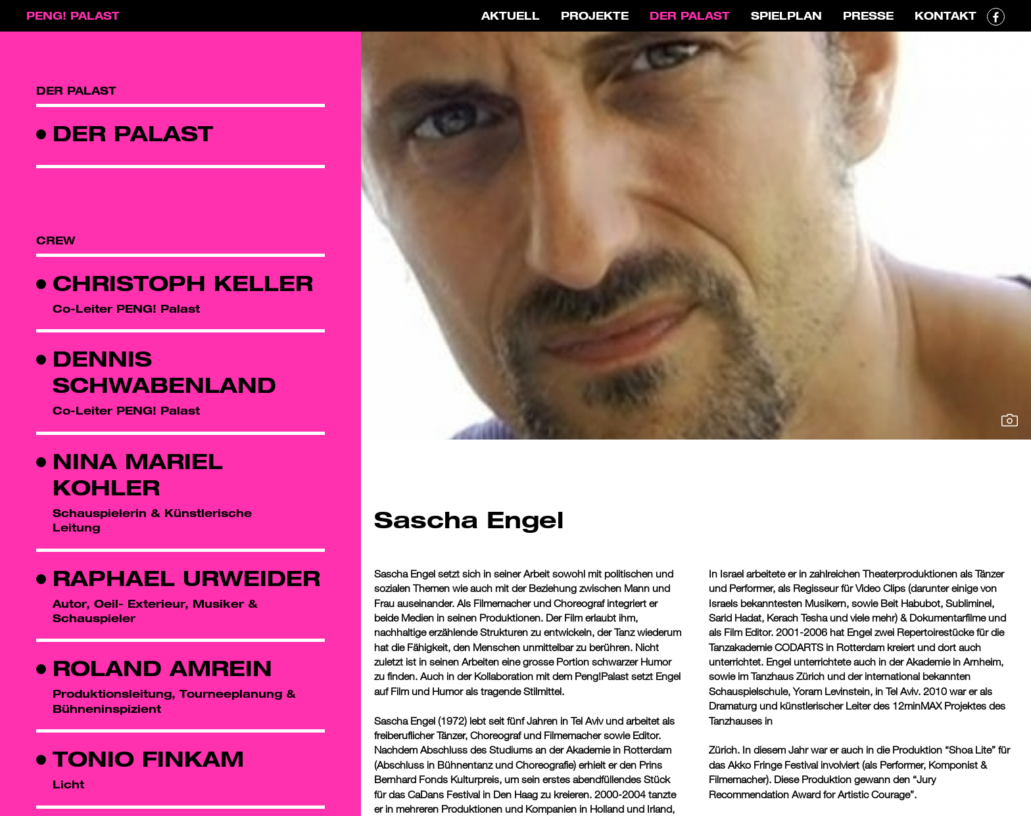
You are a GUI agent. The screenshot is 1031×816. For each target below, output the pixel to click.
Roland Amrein (162, 668)
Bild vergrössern (1009, 420)
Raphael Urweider (186, 578)
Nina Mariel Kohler (138, 474)
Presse (868, 15)
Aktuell (510, 15)
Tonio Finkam (148, 758)
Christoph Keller (183, 283)
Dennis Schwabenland (164, 371)
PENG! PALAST (73, 15)
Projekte (595, 15)
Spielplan (786, 15)
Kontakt (945, 15)
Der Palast (690, 15)
